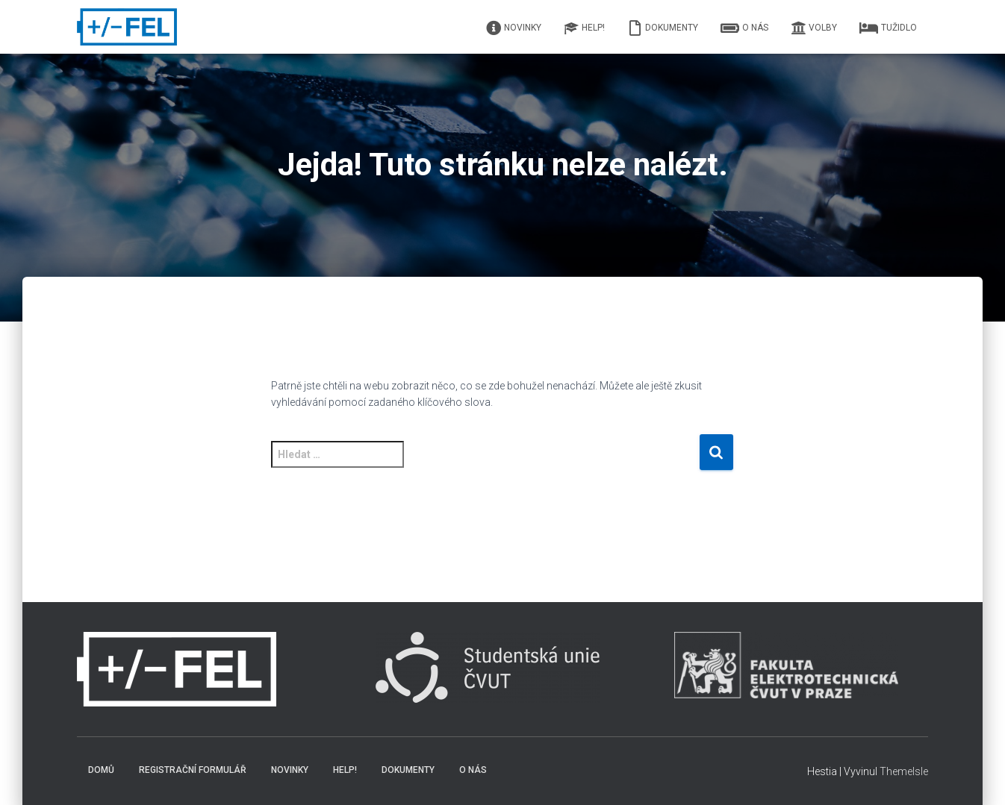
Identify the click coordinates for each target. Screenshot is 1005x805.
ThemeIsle (904, 771)
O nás (744, 28)
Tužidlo (888, 28)
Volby (814, 28)
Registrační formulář (192, 770)
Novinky (513, 28)
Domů (101, 770)
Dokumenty (662, 28)
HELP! (584, 28)
